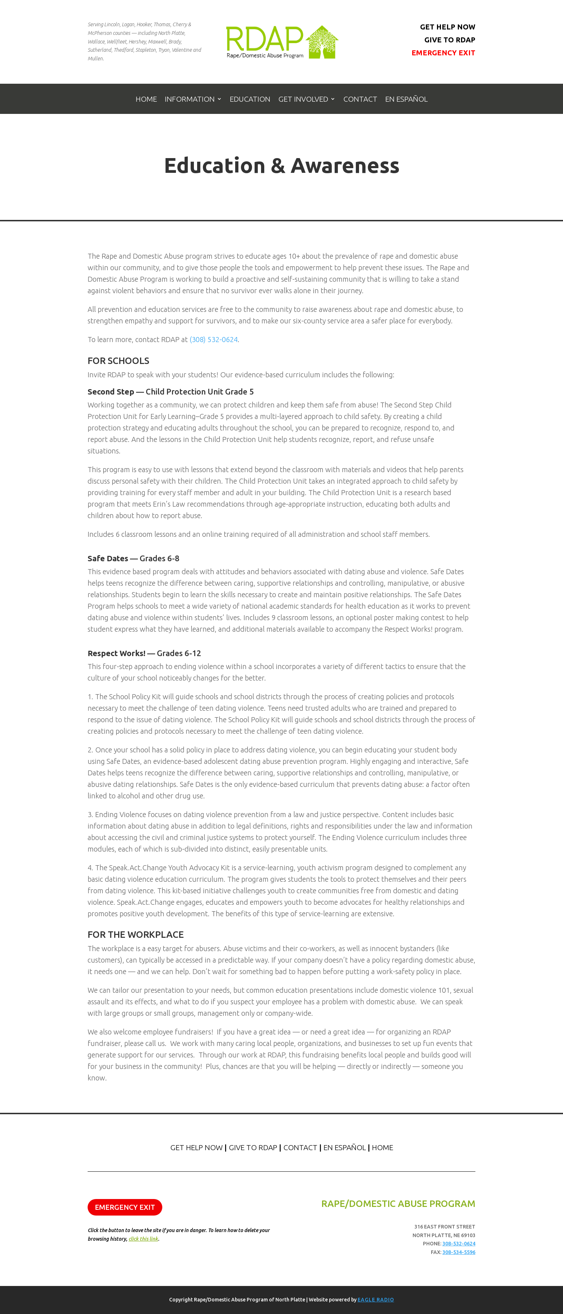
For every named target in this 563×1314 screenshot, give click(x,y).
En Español (406, 99)
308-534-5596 (458, 1252)
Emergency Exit (443, 53)
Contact (360, 99)
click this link (143, 1239)
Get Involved (303, 99)
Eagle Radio (376, 1300)
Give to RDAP (449, 40)
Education (250, 99)
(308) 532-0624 (214, 339)
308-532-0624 (458, 1243)
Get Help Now (447, 27)
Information (190, 99)
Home (146, 99)
